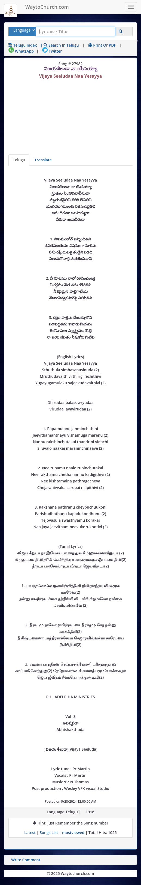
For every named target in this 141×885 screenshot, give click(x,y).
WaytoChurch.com (47, 7)
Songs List (49, 832)
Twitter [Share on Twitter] (52, 51)
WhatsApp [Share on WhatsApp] (21, 51)
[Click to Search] (120, 31)
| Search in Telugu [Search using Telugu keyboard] (60, 45)
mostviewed (73, 832)
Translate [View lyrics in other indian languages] (42, 159)
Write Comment (25, 859)
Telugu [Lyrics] (19, 159)
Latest (30, 832)
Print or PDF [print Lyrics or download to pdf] (102, 45)
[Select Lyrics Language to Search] (23, 30)
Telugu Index (22, 45)
